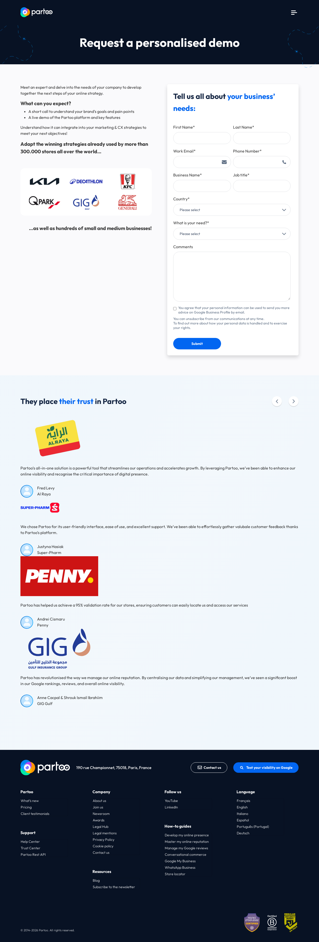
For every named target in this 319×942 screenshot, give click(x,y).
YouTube (171, 800)
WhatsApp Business (180, 867)
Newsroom (101, 813)
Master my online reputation (187, 841)
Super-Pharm (49, 552)
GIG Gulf (44, 703)
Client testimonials (35, 813)
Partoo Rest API (33, 854)
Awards (98, 820)
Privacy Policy (103, 839)
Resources (101, 871)
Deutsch (243, 833)
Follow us (172, 791)
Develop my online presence (187, 835)
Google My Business (180, 861)
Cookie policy (103, 846)
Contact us (209, 767)
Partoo (26, 791)
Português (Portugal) (253, 826)
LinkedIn (171, 807)
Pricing (26, 807)
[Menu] (294, 12)
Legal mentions (105, 833)
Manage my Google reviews (186, 848)
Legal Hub (100, 826)
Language (246, 791)
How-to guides (177, 826)
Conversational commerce (185, 854)
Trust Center (30, 848)
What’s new (30, 800)
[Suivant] (294, 401)
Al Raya (44, 493)
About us (99, 800)
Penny (42, 625)
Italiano (242, 813)
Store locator (175, 874)
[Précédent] (277, 401)
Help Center (30, 841)
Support (27, 832)
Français (243, 800)
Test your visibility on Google (266, 767)
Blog (96, 880)
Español (243, 820)
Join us (98, 807)
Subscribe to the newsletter (114, 887)
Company (101, 791)
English (242, 807)
